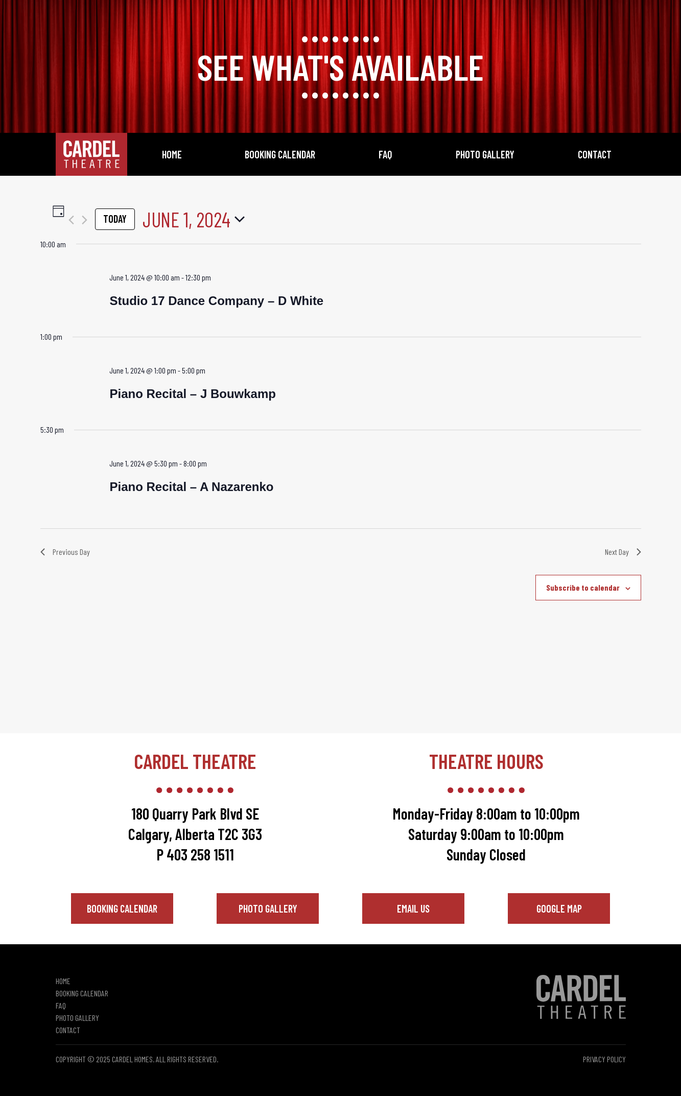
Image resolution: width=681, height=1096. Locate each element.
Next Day (623, 551)
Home (172, 154)
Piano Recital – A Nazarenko (191, 487)
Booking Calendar (280, 154)
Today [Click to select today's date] (115, 219)
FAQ (385, 154)
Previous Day (65, 551)
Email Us (413, 908)
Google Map (559, 908)
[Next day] (84, 220)
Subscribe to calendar (583, 587)
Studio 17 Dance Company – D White (216, 301)
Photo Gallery (485, 154)
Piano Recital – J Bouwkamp (192, 394)
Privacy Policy (604, 1059)
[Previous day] (71, 220)
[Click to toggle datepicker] (194, 219)
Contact (595, 154)
